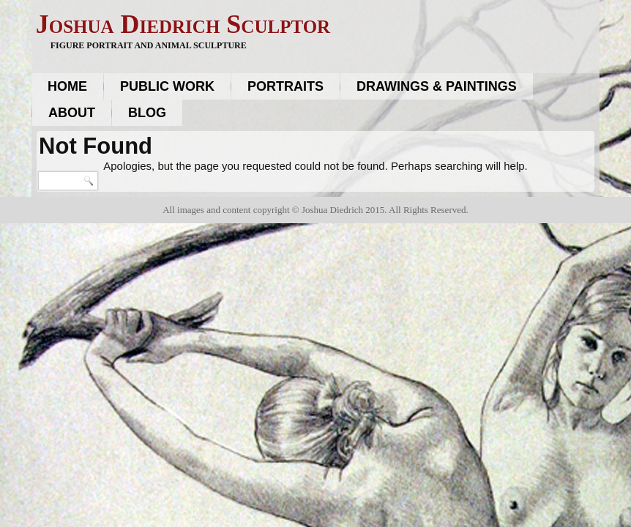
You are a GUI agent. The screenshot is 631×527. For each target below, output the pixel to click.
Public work (167, 86)
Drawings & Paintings (436, 86)
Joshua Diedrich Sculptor (183, 24)
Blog (147, 112)
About (71, 112)
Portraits (285, 86)
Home (67, 86)
